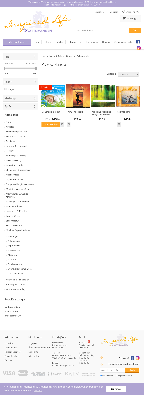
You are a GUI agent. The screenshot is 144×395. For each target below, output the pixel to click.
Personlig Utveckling (16, 155)
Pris (6, 56)
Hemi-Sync (13, 236)
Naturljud (12, 259)
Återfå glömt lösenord (39, 347)
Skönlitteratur (12, 220)
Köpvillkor (9, 343)
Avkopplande (14, 241)
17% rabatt (45, 87)
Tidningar (10, 141)
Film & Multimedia (14, 225)
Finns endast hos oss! (16, 136)
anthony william (12, 307)
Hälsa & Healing (13, 160)
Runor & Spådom (14, 206)
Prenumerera (108, 375)
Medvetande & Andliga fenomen (17, 195)
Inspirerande (14, 250)
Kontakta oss (10, 347)
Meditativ (12, 255)
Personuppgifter (12, 351)
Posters (10, 150)
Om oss (8, 360)
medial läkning (12, 311)
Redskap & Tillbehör (16, 284)
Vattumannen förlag (15, 289)
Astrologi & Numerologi (17, 201)
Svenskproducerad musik (20, 269)
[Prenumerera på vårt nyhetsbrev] (112, 370)
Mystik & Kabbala (14, 179)
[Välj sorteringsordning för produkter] (128, 74)
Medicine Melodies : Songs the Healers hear (102, 114)
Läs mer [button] (38, 390)
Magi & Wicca (12, 174)
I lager (8, 81)
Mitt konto (33, 351)
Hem (43, 56)
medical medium (13, 315)
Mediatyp (10, 98)
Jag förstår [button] (116, 389)
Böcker (9, 122)
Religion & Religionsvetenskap (20, 184)
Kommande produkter (16, 131)
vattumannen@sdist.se (63, 365)
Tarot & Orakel (13, 215)
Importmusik (14, 245)
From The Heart (75, 111)
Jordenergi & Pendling (16, 211)
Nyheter (10, 126)
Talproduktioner (15, 273)
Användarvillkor (11, 356)
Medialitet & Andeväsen (17, 189)
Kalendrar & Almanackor (17, 279)
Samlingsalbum (15, 264)
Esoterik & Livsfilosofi (16, 146)
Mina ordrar (33, 356)
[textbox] (102, 30)
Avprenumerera (125, 375)
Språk (7, 106)
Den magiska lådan (50, 111)
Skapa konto (100, 12)
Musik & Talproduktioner (18, 230)
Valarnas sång (123, 111)
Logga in (114, 12)
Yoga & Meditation (15, 165)
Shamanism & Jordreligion (18, 169)
